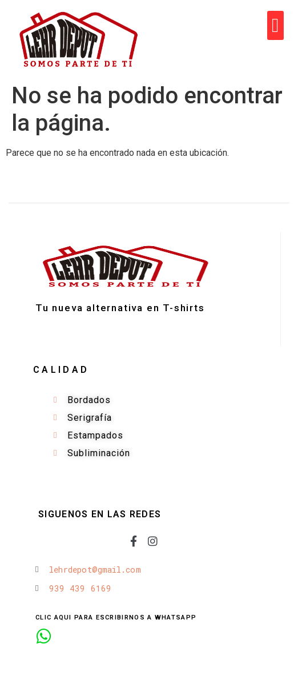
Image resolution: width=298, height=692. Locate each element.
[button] (275, 25)
